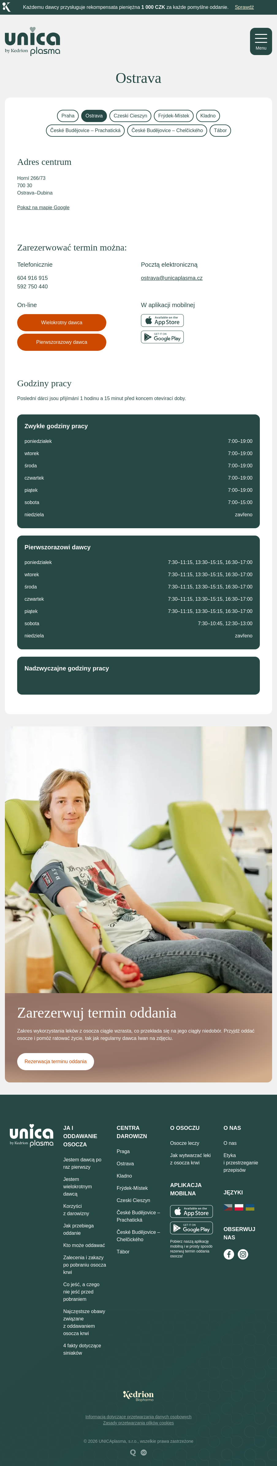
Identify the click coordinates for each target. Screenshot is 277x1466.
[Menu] (261, 41)
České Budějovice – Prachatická (85, 130)
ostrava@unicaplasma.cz (172, 278)
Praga (123, 1151)
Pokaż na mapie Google (43, 207)
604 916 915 (32, 278)
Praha (67, 115)
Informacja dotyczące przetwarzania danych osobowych (138, 1416)
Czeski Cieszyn (130, 115)
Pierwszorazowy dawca (61, 342)
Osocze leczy (184, 1143)
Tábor (220, 130)
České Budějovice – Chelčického (167, 130)
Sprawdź (244, 7)
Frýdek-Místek (173, 115)
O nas (230, 1143)
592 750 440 (32, 287)
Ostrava (94, 115)
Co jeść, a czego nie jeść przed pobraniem (81, 1292)
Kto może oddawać (84, 1245)
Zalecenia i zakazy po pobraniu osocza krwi (84, 1265)
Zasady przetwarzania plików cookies (138, 1422)
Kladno (208, 115)
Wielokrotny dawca (61, 322)
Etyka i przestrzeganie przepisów (241, 1163)
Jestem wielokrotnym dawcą (77, 1187)
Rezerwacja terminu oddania (56, 1061)
